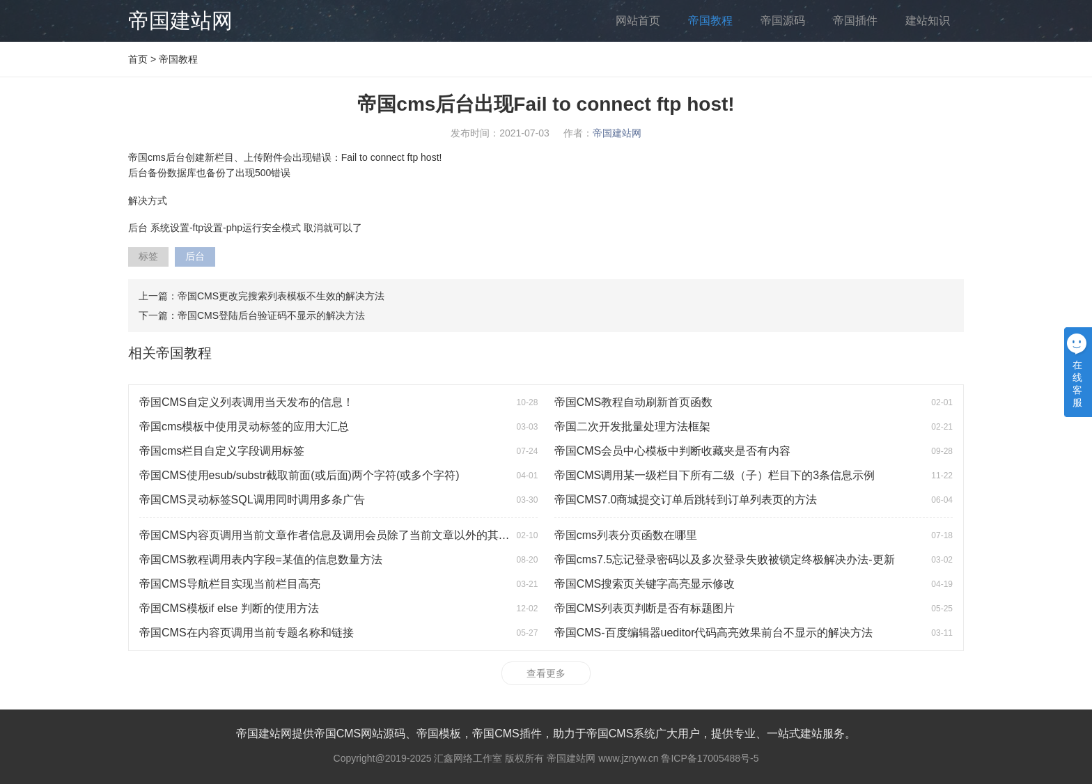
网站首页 (638, 20)
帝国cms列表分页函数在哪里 (625, 535)
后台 (195, 256)
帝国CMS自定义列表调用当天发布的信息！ (246, 402)
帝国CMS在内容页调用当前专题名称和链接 (246, 632)
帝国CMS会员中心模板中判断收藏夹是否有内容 (672, 451)
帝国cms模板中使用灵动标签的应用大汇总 (244, 426)
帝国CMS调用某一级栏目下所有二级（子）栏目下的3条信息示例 (714, 475)
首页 (138, 59)
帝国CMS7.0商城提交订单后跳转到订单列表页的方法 (686, 499)
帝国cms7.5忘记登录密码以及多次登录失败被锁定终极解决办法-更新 (724, 559)
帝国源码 (782, 20)
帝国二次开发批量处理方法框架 (632, 426)
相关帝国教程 (170, 353)
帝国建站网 (180, 20)
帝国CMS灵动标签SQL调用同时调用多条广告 (252, 499)
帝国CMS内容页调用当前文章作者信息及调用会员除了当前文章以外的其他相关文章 (346, 535)
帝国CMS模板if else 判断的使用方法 (229, 608)
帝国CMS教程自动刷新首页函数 (633, 402)
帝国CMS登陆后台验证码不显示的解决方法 (271, 315)
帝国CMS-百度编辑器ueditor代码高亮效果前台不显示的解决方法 (713, 632)
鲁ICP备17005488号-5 (709, 758)
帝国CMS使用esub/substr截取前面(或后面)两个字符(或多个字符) (299, 475)
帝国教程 (710, 20)
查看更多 (546, 673)
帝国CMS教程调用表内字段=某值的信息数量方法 (260, 559)
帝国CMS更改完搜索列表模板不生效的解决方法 (281, 295)
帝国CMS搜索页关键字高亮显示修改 (644, 584)
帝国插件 (855, 20)
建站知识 (927, 20)
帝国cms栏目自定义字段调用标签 (221, 451)
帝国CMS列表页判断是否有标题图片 (644, 608)
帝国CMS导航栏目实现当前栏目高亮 (229, 584)
